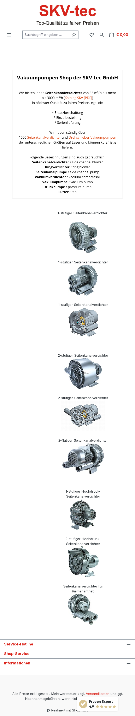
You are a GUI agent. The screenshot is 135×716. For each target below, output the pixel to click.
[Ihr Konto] (102, 35)
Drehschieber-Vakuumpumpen (92, 137)
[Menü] (9, 35)
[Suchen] (73, 35)
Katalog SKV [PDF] (78, 98)
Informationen (17, 663)
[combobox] (45, 35)
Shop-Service (16, 653)
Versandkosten (97, 694)
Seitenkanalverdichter (44, 137)
